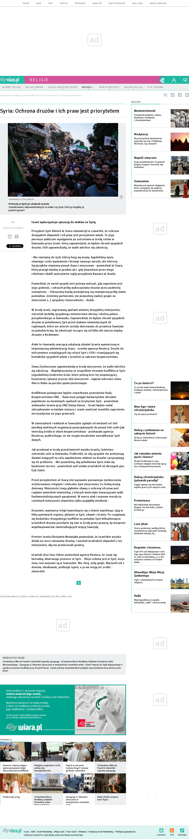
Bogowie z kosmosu (147, 547)
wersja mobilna (158, 3)
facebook (180, 95)
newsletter (161, 829)
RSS (172, 829)
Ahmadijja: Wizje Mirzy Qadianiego (149, 574)
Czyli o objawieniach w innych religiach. (148, 581)
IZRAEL (24, 596)
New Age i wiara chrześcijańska (144, 408)
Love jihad (141, 524)
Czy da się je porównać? (145, 414)
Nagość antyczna (145, 157)
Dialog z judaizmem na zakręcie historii (149, 431)
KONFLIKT (34, 596)
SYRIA (64, 596)
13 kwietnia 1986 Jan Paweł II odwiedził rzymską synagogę (31, 661)
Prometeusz (142, 500)
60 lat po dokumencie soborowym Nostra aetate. (150, 439)
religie (39, 80)
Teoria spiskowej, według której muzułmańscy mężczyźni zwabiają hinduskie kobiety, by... (150, 531)
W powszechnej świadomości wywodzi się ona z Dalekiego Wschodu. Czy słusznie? (148, 141)
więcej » (27, 770)
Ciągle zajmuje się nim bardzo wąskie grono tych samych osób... (150, 486)
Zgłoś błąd (182, 829)
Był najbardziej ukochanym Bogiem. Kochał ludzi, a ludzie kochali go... (148, 507)
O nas (26, 831)
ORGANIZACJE (47, 596)
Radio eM (97, 3)
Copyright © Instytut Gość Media (39, 835)
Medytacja (141, 134)
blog (38, 3)
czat (50, 3)
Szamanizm (141, 181)
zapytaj (64, 3)
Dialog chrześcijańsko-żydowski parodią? (149, 478)
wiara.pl (12, 80)
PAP (58, 596)
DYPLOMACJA (13, 596)
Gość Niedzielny (117, 3)
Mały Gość (138, 3)
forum (26, 3)
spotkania (80, 3)
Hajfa (137, 595)
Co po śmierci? (144, 383)
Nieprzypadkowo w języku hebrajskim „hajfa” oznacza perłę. (150, 601)
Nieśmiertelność (145, 111)
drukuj (17, 237)
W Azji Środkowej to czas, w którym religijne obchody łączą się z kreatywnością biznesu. (150, 464)
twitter (187, 95)
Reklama (83, 831)
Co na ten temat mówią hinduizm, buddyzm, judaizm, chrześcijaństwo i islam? (151, 390)
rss (173, 95)
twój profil (174, 79)
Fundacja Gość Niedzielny (101, 831)
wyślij (10, 237)
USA (70, 596)
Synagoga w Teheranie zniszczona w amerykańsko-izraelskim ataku (52, 664)
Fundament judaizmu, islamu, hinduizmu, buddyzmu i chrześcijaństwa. (147, 118)
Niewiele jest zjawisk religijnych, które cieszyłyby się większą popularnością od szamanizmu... (149, 188)
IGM (33, 831)
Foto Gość (71, 831)
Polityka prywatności (125, 831)
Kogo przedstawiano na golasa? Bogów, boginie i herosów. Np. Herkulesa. (149, 165)
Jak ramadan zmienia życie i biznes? (147, 455)
